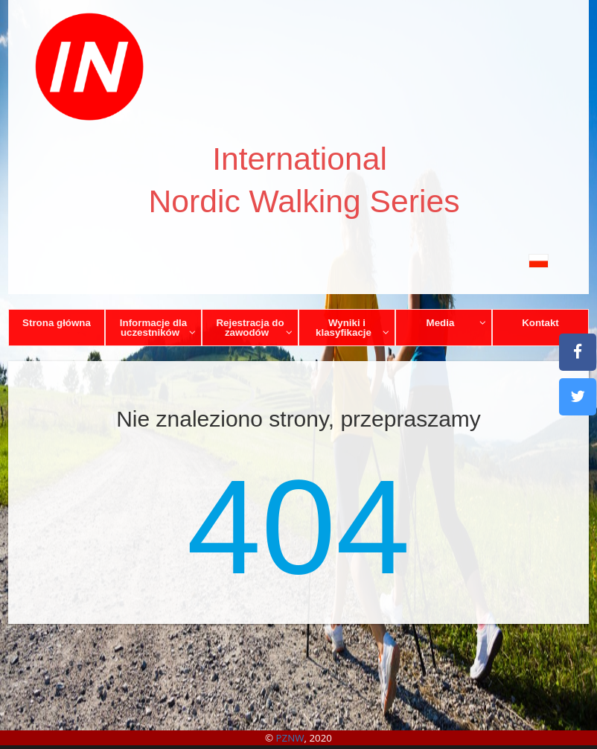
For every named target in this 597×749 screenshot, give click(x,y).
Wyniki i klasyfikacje (352, 327)
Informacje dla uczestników (158, 327)
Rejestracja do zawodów (254, 327)
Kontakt (540, 322)
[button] (298, 259)
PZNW (290, 738)
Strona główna (56, 322)
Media (457, 322)
